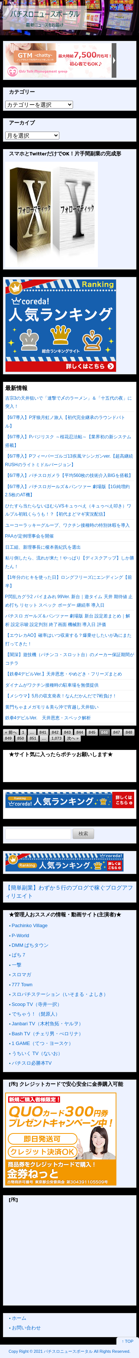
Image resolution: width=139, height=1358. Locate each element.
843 (67, 732)
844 (79, 732)
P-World (20, 935)
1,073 (57, 738)
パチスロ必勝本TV (32, 1063)
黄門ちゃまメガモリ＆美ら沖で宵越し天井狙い (52, 707)
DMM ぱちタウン (30, 945)
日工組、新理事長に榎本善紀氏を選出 (43, 547)
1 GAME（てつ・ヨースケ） (43, 1043)
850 (20, 738)
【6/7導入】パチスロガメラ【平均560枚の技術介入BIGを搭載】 (69, 475)
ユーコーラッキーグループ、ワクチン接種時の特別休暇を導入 (67, 525)
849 (8, 738)
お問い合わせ (26, 1327)
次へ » (73, 738)
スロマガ (21, 974)
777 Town (22, 984)
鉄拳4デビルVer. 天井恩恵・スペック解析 (48, 717)
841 (43, 732)
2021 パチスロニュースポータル (63, 1351)
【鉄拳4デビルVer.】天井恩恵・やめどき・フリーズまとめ (63, 674)
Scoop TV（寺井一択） (37, 1004)
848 (129, 732)
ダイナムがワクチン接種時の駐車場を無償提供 (52, 685)
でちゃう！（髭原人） (36, 1014)
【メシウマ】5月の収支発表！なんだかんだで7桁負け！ (61, 696)
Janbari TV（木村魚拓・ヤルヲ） (47, 1023)
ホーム (19, 1318)
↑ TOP (127, 1341)
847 (116, 732)
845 (92, 732)
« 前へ (11, 732)
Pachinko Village (30, 925)
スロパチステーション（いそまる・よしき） (60, 994)
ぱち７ (19, 955)
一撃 (16, 965)
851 (33, 738)
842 (55, 732)
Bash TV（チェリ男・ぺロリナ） (47, 1033)
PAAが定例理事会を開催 (29, 536)
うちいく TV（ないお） (37, 1053)
